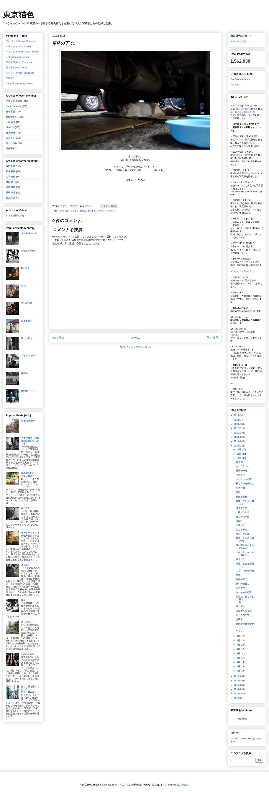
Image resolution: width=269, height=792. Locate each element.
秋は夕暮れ (241, 496)
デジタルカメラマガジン (242, 271)
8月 (239, 640)
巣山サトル (11, 116)
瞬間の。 (25, 373)
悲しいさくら (28, 622)
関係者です (241, 508)
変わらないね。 (244, 534)
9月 (239, 636)
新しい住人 (26, 338)
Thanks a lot (27, 654)
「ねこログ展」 (242, 337)
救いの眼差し (242, 583)
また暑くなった (244, 610)
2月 (239, 666)
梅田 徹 (9, 182)
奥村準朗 (10, 111)
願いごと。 (26, 268)
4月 (239, 658)
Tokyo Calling (28, 250)
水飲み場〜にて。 (30, 233)
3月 (239, 662)
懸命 (23, 600)
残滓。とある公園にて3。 (245, 502)
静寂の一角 (241, 470)
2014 (237, 689)
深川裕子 (10, 138)
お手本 (239, 619)
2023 (237, 424)
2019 (237, 441)
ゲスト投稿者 (12, 215)
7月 (239, 645)
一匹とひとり (242, 512)
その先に (240, 475)
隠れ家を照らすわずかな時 (245, 546)
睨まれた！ (241, 559)
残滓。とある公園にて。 (245, 565)
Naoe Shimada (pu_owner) (19, 83)
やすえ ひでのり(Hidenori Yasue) (22, 51)
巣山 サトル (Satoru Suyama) (20, 41)
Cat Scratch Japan (240, 79)
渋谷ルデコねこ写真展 (241, 246)
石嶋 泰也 (10, 192)
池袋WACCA (236, 185)
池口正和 (10, 166)
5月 (239, 653)
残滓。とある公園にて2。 (245, 539)
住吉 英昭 (10, 187)
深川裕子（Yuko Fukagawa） (20, 73)
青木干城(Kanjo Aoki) (16, 67)
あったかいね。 (244, 466)
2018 (237, 445)
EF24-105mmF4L (67, 211)
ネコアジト (241, 588)
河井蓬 (9, 148)
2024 (237, 420)
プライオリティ (29, 355)
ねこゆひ (234, 84)
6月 (239, 649)
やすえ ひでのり (106, 211)
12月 (239, 449)
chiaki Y (10, 78)
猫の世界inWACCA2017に (243, 283)
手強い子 (240, 525)
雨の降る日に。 (29, 473)
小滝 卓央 (10, 122)
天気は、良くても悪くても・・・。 (245, 599)
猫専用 (239, 462)
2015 (237, 685)
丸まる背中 (26, 320)
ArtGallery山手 (242, 203)
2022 (237, 428)
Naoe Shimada (13, 106)
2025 (237, 415)
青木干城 (10, 132)
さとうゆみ (11, 143)
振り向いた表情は (245, 483)
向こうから (241, 529)
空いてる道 (26, 303)
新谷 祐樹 (10, 171)
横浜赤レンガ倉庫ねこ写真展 (244, 296)
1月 (239, 670)
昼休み (24, 565)
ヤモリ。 (240, 630)
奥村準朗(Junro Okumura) (19, 62)
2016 (237, 680)
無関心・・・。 (29, 390)
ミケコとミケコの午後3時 (245, 553)
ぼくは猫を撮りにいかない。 (30, 687)
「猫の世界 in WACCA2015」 (244, 352)
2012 (237, 698)
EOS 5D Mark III (87, 211)
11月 (239, 454)
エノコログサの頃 (245, 570)
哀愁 (238, 492)
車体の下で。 (242, 579)
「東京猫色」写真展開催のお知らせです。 (30, 441)
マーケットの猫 (244, 479)
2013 (237, 693)
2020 (237, 437)
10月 (239, 458)
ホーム (135, 337)
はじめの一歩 (242, 516)
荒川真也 (10, 197)
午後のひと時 (28, 420)
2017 (237, 676)
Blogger (184, 784)
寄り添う (240, 606)
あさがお (240, 488)
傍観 (238, 575)
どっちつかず (242, 615)
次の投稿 (58, 337)
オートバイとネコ (30, 532)
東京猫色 (18, 15)
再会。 (24, 286)
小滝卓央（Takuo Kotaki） (19, 46)
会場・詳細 (237, 377)
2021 (237, 432)
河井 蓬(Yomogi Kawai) (17, 57)
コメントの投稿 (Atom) (138, 347)
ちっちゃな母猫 (244, 592)
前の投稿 (213, 337)
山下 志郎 (10, 176)
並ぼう (239, 521)
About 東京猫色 (238, 41)
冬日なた (25, 508)
